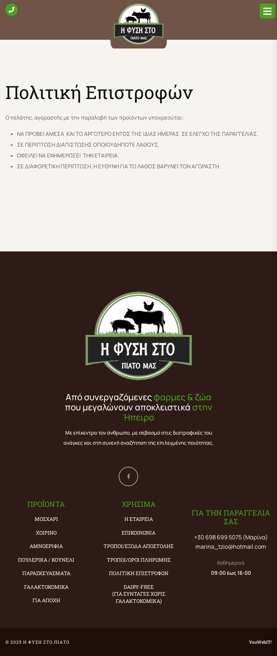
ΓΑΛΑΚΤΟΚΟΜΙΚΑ (46, 586)
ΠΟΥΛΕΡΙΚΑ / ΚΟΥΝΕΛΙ (46, 559)
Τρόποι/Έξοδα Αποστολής (138, 546)
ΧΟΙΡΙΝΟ (46, 532)
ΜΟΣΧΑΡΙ (46, 518)
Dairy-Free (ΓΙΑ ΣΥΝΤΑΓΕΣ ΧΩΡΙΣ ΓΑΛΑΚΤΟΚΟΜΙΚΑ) (138, 593)
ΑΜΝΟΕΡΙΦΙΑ (46, 546)
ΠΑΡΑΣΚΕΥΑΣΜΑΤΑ (46, 573)
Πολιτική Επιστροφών (138, 573)
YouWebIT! (260, 642)
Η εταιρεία (138, 518)
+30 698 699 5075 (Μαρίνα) (231, 537)
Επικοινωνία (138, 532)
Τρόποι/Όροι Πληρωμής (139, 559)
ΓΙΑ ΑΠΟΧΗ (46, 600)
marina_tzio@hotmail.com (230, 547)
